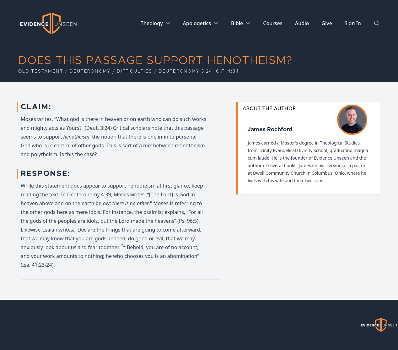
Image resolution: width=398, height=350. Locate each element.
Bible (237, 23)
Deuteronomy (89, 71)
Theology (152, 23)
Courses (272, 23)
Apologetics (197, 23)
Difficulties (134, 71)
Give (326, 23)
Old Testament (40, 71)
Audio (302, 23)
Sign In (353, 23)
